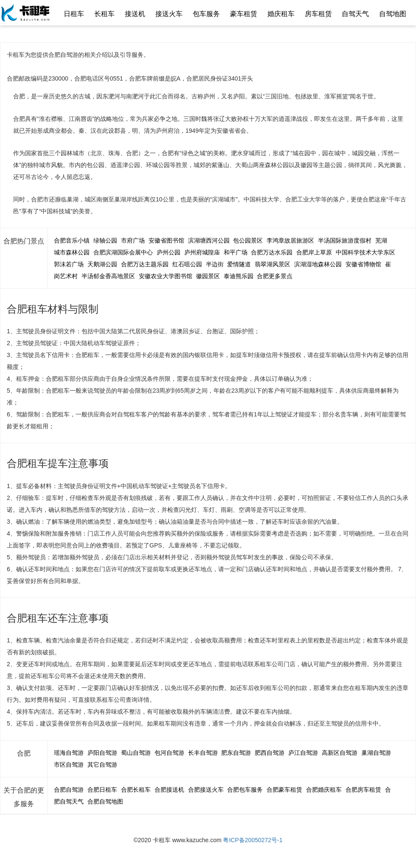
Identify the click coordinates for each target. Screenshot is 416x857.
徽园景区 (208, 276)
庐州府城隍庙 (202, 252)
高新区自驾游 (339, 752)
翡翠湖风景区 (272, 264)
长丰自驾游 (203, 752)
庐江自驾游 (303, 752)
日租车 (74, 13)
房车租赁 (318, 13)
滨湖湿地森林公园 (318, 264)
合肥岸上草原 (314, 252)
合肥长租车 (136, 789)
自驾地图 (392, 13)
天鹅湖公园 (102, 264)
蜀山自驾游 (136, 752)
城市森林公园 (72, 252)
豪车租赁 (243, 13)
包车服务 (206, 13)
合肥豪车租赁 (284, 789)
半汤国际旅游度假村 (344, 240)
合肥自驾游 (69, 789)
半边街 (215, 264)
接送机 (135, 13)
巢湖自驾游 (376, 752)
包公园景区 (248, 240)
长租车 (104, 13)
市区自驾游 (69, 764)
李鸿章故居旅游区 (290, 240)
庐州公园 (168, 252)
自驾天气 (355, 13)
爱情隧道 (239, 264)
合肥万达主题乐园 (145, 264)
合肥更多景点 (274, 276)
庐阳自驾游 (102, 752)
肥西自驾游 (269, 752)
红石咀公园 (187, 264)
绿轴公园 (105, 240)
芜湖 (381, 240)
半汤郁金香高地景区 (108, 276)
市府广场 (133, 240)
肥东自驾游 (236, 752)
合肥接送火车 (206, 789)
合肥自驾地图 (105, 801)
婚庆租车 (281, 13)
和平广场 (235, 252)
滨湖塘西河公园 (209, 240)
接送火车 (169, 13)
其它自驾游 (102, 764)
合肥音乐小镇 (72, 240)
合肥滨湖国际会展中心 (123, 252)
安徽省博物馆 (363, 264)
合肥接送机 (169, 789)
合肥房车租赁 (363, 789)
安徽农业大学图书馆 (165, 276)
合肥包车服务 (245, 789)
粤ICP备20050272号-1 (252, 840)
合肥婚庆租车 (324, 789)
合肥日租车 (102, 789)
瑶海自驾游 (69, 752)
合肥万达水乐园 (271, 252)
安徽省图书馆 (166, 240)
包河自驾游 (169, 752)
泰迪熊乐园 (238, 276)
